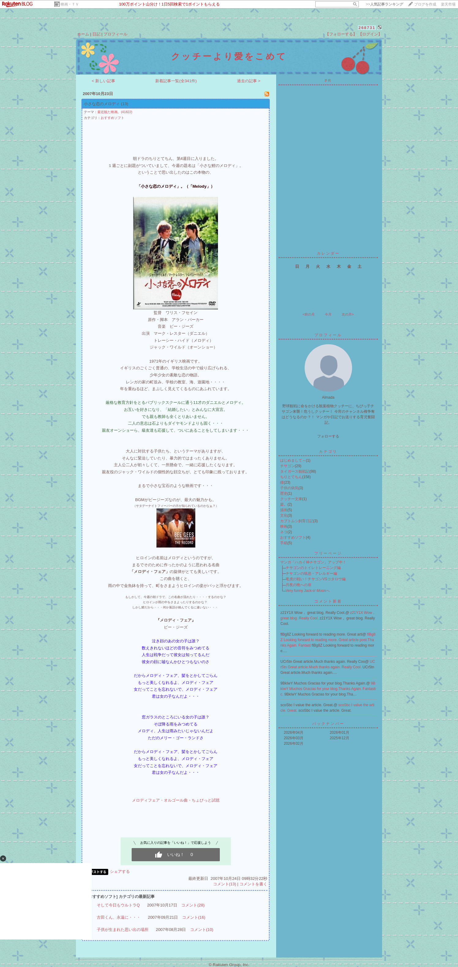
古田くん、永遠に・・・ (119, 917)
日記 (96, 34)
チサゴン (287, 466)
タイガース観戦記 (295, 471)
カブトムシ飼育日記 (296, 521)
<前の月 (308, 314)
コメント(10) (201, 929)
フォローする (328, 436)
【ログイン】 (370, 34)
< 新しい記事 (103, 81)
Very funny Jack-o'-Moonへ (308, 591)
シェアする (120, 871)
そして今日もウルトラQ (118, 905)
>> (384, 4)
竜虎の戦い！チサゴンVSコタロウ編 (316, 579)
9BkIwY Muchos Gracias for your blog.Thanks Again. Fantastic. (328, 688)
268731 (367, 27)
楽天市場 (448, 4)
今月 (328, 314)
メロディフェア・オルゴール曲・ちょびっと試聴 (176, 800)
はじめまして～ (293, 460)
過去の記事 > (249, 81)
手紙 (283, 543)
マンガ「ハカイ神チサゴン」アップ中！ (313, 562)
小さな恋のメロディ (102, 103)
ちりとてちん (291, 477)
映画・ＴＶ (70, 4)
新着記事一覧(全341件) (176, 81)
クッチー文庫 (291, 499)
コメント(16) (193, 917)
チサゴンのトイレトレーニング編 (313, 568)
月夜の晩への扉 (298, 585)
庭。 (283, 504)
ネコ (283, 532)
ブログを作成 (425, 4)
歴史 (283, 493)
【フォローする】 (341, 34)
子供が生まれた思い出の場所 (122, 929)
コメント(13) (224, 884)
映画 (283, 526)
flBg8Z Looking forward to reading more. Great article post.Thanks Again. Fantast (327, 640)
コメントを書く (253, 884)
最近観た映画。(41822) (114, 112)
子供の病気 (289, 488)
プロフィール (115, 34)
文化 (283, 515)
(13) (124, 103)
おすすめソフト (112, 118)
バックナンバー (328, 724)
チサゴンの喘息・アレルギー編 (311, 573)
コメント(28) (193, 905)
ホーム (83, 34)
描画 (283, 510)
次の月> (348, 314)
